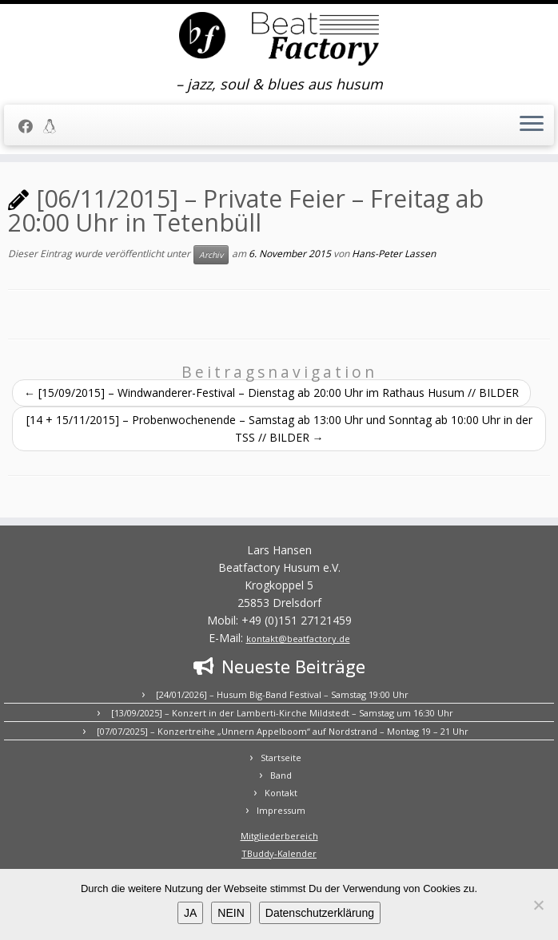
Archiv (211, 254)
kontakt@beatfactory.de (298, 639)
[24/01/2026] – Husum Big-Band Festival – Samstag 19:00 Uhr (282, 694)
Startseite (281, 758)
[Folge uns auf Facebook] (30, 126)
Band (281, 775)
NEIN (230, 912)
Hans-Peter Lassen (394, 253)
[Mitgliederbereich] (54, 126)
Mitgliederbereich (279, 836)
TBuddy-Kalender (279, 853)
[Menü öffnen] (532, 125)
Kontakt (281, 793)
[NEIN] (538, 905)
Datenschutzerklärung (319, 912)
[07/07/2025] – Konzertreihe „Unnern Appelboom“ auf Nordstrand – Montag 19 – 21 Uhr (282, 731)
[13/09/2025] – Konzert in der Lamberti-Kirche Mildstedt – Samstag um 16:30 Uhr (282, 713)
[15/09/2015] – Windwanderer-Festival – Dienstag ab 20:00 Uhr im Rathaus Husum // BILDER (271, 392)
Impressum (281, 810)
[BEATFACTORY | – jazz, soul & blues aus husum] (279, 40)
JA (190, 912)
